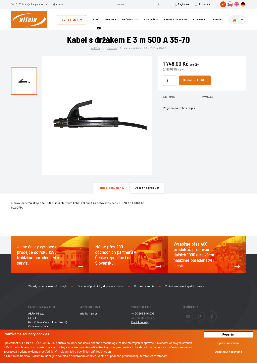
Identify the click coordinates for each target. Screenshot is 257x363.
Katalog (112, 48)
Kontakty (200, 19)
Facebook (216, 314)
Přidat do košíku (194, 80)
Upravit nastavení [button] (228, 343)
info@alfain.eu (89, 314)
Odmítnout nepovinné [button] (228, 351)
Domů (96, 19)
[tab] (111, 188)
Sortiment (70, 19)
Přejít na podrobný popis (179, 108)
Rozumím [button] (228, 334)
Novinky (110, 19)
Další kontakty (140, 322)
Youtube (99, 28)
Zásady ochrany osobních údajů (47, 286)
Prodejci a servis (175, 19)
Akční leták (130, 19)
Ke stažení (151, 19)
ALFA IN (95, 48)
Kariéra (218, 19)
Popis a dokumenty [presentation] (111, 188)
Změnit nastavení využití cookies (184, 286)
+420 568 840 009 (142, 314)
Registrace (183, 4)
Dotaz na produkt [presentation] (147, 188)
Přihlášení (204, 4)
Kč (223, 4)
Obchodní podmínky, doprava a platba (100, 286)
